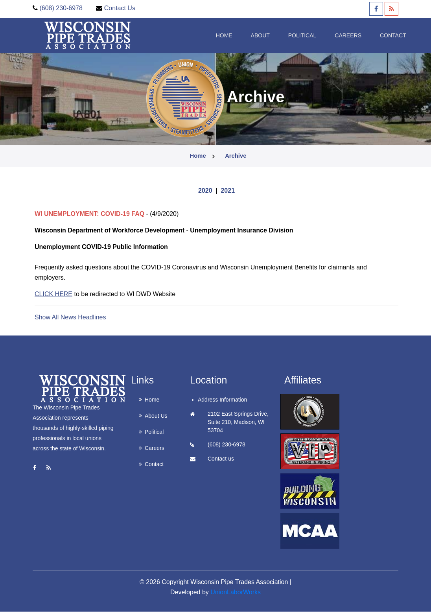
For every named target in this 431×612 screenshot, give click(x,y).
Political (154, 432)
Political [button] (286, 35)
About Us (156, 416)
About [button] (243, 35)
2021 (228, 191)
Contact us (221, 459)
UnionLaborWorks (235, 592)
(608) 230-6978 (60, 8)
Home (205, 35)
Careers (154, 448)
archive (236, 156)
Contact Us (119, 8)
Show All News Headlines (70, 317)
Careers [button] (333, 35)
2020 (205, 191)
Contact (379, 35)
